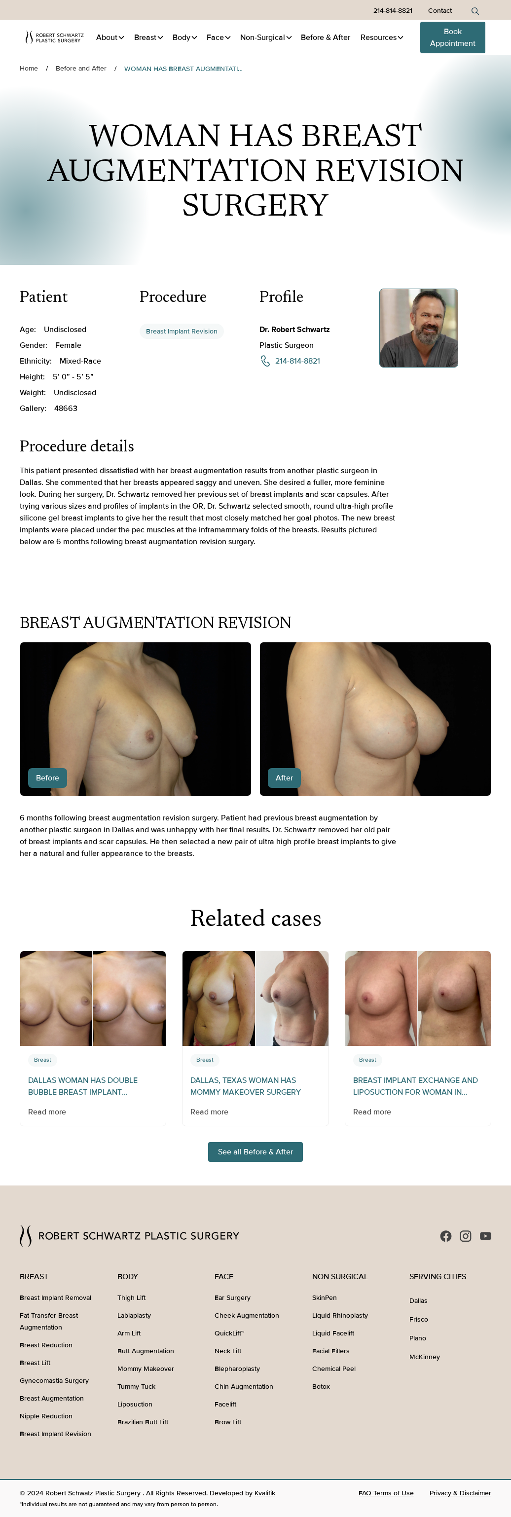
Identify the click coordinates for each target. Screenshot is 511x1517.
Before (325, 37)
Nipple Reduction (46, 1416)
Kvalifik (265, 1493)
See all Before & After (255, 1152)
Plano (417, 1338)
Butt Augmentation (145, 1351)
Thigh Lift (131, 1298)
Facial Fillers (331, 1351)
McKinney (424, 1357)
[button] (110, 37)
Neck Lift (228, 1351)
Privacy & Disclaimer (460, 1493)
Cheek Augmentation (247, 1315)
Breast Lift (35, 1363)
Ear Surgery (233, 1298)
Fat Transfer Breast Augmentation (49, 1321)
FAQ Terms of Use (386, 1493)
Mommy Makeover (145, 1369)
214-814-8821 (392, 10)
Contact (440, 10)
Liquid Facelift (333, 1333)
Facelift (225, 1404)
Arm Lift (129, 1333)
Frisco (418, 1319)
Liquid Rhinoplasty (340, 1315)
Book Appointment (452, 37)
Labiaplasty (134, 1315)
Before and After (81, 68)
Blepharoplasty (237, 1369)
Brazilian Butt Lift (142, 1422)
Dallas (418, 1300)
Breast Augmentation (52, 1398)
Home (29, 68)
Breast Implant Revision (182, 331)
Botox (321, 1386)
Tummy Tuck (136, 1386)
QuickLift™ (229, 1333)
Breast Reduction (46, 1345)
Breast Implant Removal (55, 1298)
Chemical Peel (334, 1369)
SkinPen (324, 1298)
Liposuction (134, 1404)
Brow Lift (228, 1422)
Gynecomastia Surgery (54, 1380)
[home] (55, 37)
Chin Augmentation (244, 1386)
